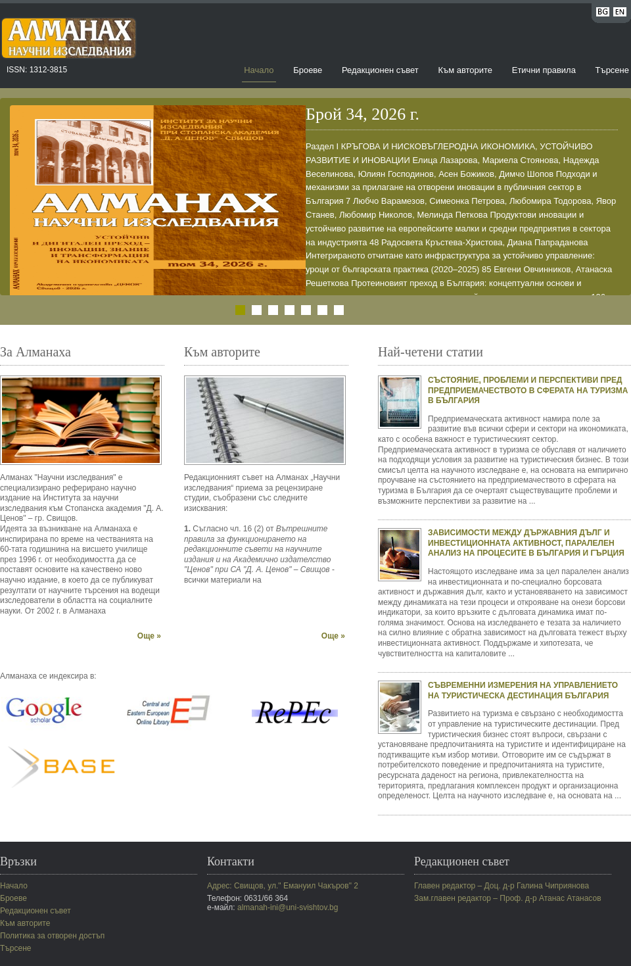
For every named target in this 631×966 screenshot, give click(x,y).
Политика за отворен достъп (52, 935)
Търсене (612, 70)
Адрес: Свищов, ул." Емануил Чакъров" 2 (282, 885)
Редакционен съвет (380, 70)
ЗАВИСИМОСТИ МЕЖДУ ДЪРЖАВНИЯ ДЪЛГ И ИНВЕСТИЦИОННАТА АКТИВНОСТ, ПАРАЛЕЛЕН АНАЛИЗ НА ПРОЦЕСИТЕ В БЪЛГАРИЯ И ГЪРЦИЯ (526, 543)
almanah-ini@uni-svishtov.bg (287, 907)
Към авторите (465, 70)
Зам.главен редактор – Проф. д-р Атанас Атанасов (507, 898)
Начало (258, 70)
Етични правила (544, 70)
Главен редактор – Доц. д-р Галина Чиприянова (501, 885)
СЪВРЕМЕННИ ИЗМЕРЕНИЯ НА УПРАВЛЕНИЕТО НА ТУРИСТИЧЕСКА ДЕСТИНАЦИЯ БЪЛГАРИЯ (523, 690)
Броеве (307, 70)
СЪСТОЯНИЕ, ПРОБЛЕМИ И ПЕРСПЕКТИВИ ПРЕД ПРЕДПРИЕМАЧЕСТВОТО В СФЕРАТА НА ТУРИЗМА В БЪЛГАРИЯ (528, 390)
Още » (149, 635)
